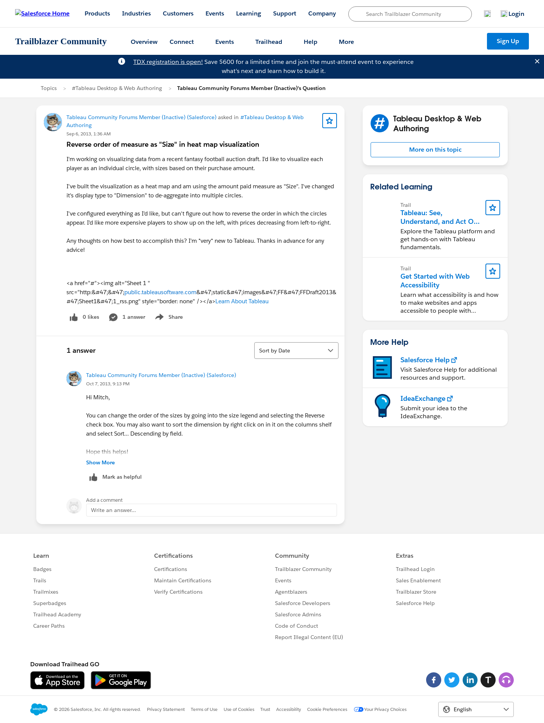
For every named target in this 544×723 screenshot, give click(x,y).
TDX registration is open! (168, 62)
